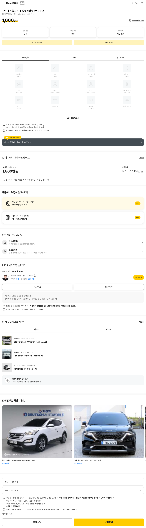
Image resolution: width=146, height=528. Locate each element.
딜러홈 (137, 277)
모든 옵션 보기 (73, 118)
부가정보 (120, 57)
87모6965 (15, 2)
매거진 (108, 329)
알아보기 (73, 203)
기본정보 (73, 57)
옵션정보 (25, 57)
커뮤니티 (37, 329)
